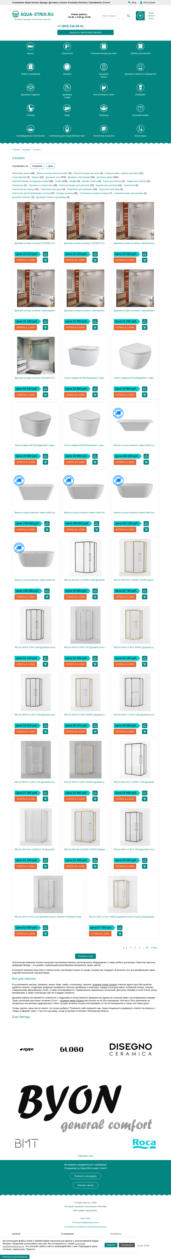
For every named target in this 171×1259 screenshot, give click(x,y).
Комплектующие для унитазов (74, 185)
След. (154, 947)
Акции (28, 2)
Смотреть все (85, 1156)
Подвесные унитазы (137, 181)
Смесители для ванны (23, 189)
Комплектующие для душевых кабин (30, 181)
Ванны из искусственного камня (52, 173)
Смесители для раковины (80, 189)
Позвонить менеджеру (86, 1176)
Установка (73, 2)
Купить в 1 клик (26, 260)
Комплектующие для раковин (128, 193)
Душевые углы (53, 177)
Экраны (35, 177)
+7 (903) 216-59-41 (70, 26)
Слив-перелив (19, 177)
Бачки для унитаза (112, 181)
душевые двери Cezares (72, 1000)
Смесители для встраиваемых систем (31, 193)
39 (147, 947)
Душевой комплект (21, 197)
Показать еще (85, 956)
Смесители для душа (51, 189)
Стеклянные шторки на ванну (94, 193)
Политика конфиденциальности (85, 1222)
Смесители (129, 185)
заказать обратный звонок (85, 32)
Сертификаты (95, 2)
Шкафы (73, 181)
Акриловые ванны (21, 173)
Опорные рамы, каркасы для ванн (121, 173)
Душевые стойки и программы (51, 197)
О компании (18, 2)
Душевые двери (105, 177)
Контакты (83, 2)
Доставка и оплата (58, 2)
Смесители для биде (109, 189)
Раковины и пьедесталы (41, 185)
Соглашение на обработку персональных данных (85, 1227)
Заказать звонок (86, 1185)
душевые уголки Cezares (104, 984)
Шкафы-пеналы (90, 181)
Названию (37, 166)
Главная (16, 149)
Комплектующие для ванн (86, 173)
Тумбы (58, 181)
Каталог (35, 2)
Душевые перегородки (79, 177)
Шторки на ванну (64, 193)
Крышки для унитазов (106, 185)
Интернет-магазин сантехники (80, 1206)
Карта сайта (85, 1218)
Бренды (44, 2)
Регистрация (149, 2)
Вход (134, 2)
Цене (50, 166)
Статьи (106, 2)
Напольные (18, 185)
